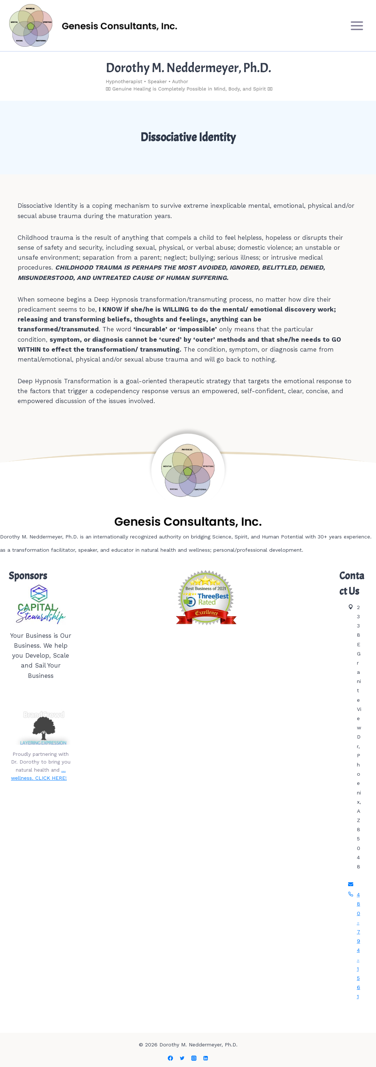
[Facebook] (170, 1058)
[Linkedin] (205, 1058)
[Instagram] (194, 1058)
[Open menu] (356, 25)
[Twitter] (182, 1058)
